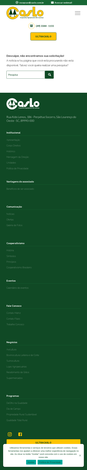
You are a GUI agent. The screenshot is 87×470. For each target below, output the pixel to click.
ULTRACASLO (43, 36)
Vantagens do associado (20, 181)
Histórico (10, 151)
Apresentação (13, 140)
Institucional (13, 132)
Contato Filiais (13, 319)
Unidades (11, 162)
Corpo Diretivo (13, 145)
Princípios (11, 262)
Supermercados (14, 378)
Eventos (11, 281)
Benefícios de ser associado (20, 189)
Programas (12, 396)
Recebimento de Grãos (17, 372)
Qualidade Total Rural (16, 420)
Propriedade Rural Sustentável (21, 414)
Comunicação (14, 207)
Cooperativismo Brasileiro (19, 267)
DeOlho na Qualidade (16, 403)
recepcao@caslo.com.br (31, 2)
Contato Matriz (13, 313)
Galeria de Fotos (14, 225)
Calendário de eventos (17, 288)
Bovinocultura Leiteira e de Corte (22, 355)
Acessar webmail (63, 2)
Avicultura (11, 349)
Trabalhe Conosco (15, 324)
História (10, 250)
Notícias (10, 214)
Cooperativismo (15, 243)
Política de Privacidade (17, 168)
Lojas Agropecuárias (16, 366)
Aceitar (31, 462)
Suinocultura (12, 361)
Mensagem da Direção (17, 157)
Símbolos (11, 256)
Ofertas (10, 219)
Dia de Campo (13, 409)
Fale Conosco (13, 306)
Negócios (11, 342)
